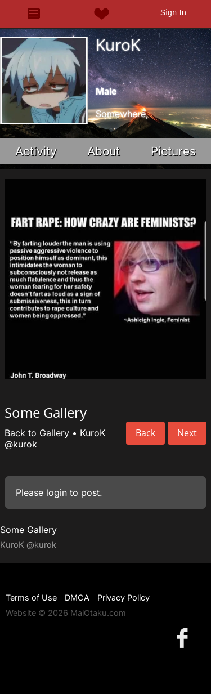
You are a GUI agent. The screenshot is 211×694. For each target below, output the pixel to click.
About (103, 151)
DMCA (77, 597)
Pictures (173, 151)
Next (187, 433)
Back (145, 433)
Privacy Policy (123, 597)
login (56, 492)
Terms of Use (31, 597)
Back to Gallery (37, 432)
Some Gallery (28, 529)
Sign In (173, 12)
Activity (36, 151)
